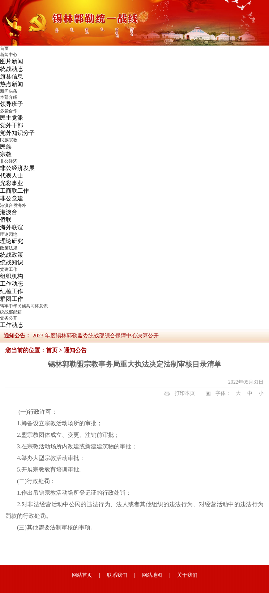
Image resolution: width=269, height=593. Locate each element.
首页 (4, 48)
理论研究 (11, 241)
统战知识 (11, 262)
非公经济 (8, 161)
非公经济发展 (17, 168)
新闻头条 (8, 91)
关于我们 (187, 575)
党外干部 (11, 125)
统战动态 (11, 69)
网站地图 (152, 575)
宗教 (6, 154)
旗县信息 (11, 76)
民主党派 (11, 118)
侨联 (6, 220)
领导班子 (11, 104)
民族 (6, 147)
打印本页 (185, 393)
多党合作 (8, 111)
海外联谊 (11, 227)
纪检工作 (11, 291)
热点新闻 (11, 84)
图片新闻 (11, 61)
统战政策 (11, 255)
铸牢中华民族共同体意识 (24, 305)
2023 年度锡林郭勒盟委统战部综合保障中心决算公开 (96, 335)
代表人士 (11, 175)
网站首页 (82, 575)
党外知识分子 (17, 133)
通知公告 (75, 350)
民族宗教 (8, 139)
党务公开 (8, 318)
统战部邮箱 (11, 312)
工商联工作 (14, 191)
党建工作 (8, 269)
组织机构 (11, 276)
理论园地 (8, 234)
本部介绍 (8, 97)
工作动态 (11, 284)
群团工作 (11, 299)
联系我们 (117, 575)
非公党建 (11, 198)
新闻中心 (8, 54)
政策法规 (8, 248)
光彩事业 (11, 183)
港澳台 (8, 212)
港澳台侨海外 (13, 205)
